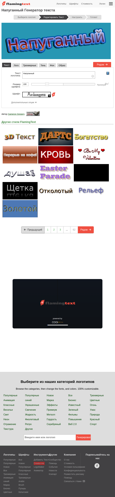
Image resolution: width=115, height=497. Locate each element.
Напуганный (58, 75)
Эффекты (52, 405)
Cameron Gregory (16, 114)
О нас (66, 460)
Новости (53, 470)
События (53, 467)
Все (70, 395)
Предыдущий (33, 229)
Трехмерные (97, 395)
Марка (50, 400)
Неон (6, 419)
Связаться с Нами (74, 481)
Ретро (28, 424)
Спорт (93, 424)
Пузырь (22, 488)
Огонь (93, 405)
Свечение (30, 410)
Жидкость (30, 414)
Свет (6, 414)
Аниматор (38, 470)
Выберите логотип (27, 17)
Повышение (75, 419)
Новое (50, 395)
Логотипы (61, 3)
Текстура (8, 429)
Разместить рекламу (74, 474)
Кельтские (23, 492)
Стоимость (87, 3)
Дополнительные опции (22, 102)
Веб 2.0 (72, 424)
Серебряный (54, 424)
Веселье (8, 410)
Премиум (52, 410)
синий (28, 400)
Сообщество (55, 460)
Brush (21, 485)
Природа (95, 414)
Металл (51, 414)
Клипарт (53, 474)
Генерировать (84, 437)
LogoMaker (39, 467)
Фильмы (72, 414)
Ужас (93, 410)
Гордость (52, 419)
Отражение (9, 424)
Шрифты (73, 3)
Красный (95, 419)
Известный (74, 405)
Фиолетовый (32, 419)
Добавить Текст (39, 460)
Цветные (95, 400)
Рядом (102, 64)
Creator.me (39, 463)
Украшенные (32, 405)
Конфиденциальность (74, 470)
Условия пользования (74, 467)
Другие (29, 429)
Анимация (9, 400)
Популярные (10, 395)
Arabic (22, 481)
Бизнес (72, 400)
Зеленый (73, 410)
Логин (102, 3)
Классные (8, 405)
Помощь (53, 463)
